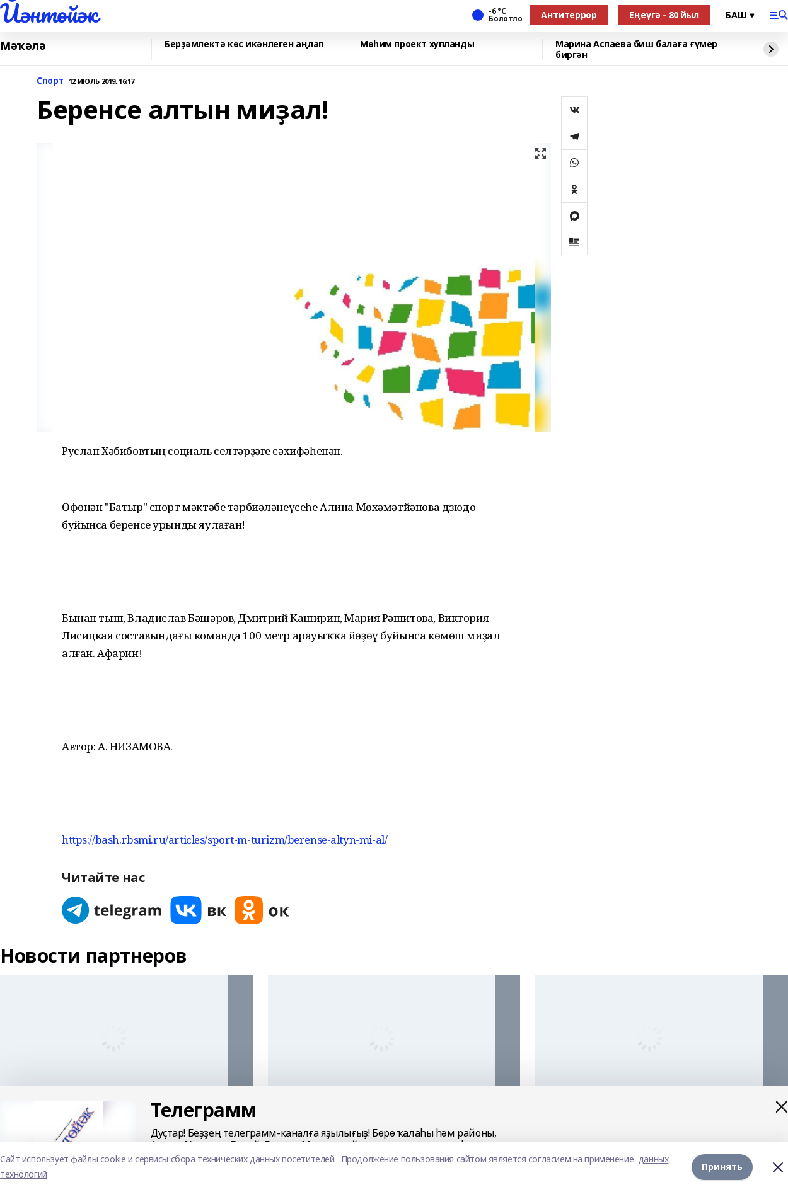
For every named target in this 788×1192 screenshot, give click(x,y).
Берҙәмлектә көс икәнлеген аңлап (244, 44)
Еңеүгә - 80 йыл (664, 15)
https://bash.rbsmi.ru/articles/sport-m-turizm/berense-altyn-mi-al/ (224, 839)
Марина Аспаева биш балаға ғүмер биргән (636, 49)
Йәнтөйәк (49, 13)
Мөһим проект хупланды (417, 44)
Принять (722, 1166)
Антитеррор (568, 15)
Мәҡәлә (22, 46)
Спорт (50, 81)
